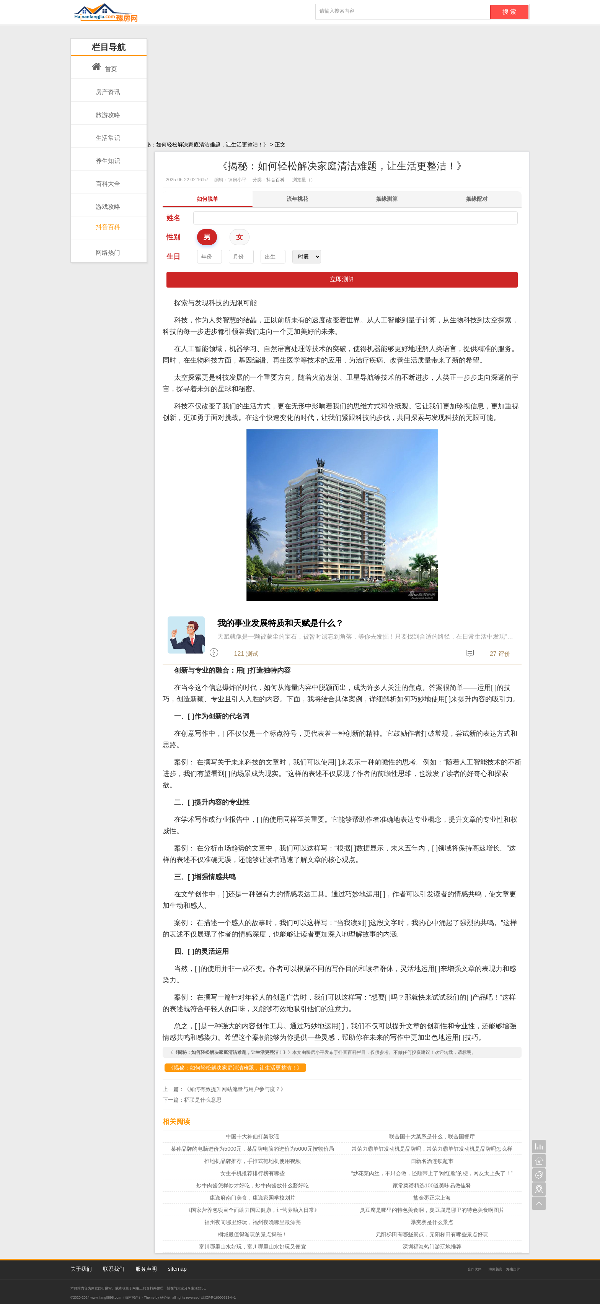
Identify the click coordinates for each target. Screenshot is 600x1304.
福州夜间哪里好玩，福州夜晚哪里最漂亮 (252, 1222)
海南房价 (513, 1269)
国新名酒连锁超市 (432, 1161)
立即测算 (342, 279)
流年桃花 (297, 199)
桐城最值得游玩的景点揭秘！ (252, 1234)
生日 (173, 256)
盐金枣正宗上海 (432, 1198)
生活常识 (106, 134)
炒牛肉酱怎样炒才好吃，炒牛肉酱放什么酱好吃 (252, 1185)
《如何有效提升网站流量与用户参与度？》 (235, 1089)
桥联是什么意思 (203, 1100)
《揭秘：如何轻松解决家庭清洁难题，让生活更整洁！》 (235, 1068)
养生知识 (106, 157)
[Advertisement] (300, 82)
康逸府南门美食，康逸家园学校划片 (252, 1198)
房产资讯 (106, 88)
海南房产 (132, 1297)
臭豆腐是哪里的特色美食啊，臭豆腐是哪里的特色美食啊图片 (432, 1210)
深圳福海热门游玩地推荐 (432, 1247)
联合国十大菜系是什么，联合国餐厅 (432, 1136)
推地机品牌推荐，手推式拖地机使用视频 (252, 1161)
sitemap (177, 1269)
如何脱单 (207, 199)
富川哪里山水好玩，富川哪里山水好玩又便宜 (252, 1247)
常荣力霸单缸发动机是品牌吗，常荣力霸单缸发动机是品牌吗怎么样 (432, 1149)
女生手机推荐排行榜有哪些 (252, 1173)
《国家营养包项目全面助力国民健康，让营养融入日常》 (253, 1210)
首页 (104, 65)
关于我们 (81, 1269)
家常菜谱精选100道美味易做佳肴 (432, 1185)
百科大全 (106, 179)
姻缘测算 (387, 199)
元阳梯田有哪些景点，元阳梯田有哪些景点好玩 (432, 1234)
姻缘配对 (477, 199)
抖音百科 (106, 224)
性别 (173, 237)
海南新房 (495, 1269)
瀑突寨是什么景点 (432, 1222)
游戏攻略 (106, 202)
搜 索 (509, 11)
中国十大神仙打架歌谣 (252, 1136)
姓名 (173, 218)
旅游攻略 (106, 111)
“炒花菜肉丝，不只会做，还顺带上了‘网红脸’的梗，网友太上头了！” (432, 1173)
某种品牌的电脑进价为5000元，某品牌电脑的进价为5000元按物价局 (252, 1149)
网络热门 (106, 248)
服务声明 (146, 1269)
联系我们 (113, 1269)
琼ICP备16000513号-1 (218, 1297)
